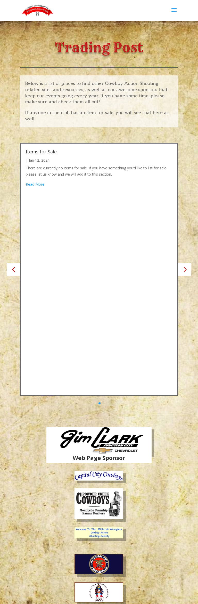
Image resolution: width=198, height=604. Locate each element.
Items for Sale (41, 151)
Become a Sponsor (99, 571)
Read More (35, 184)
